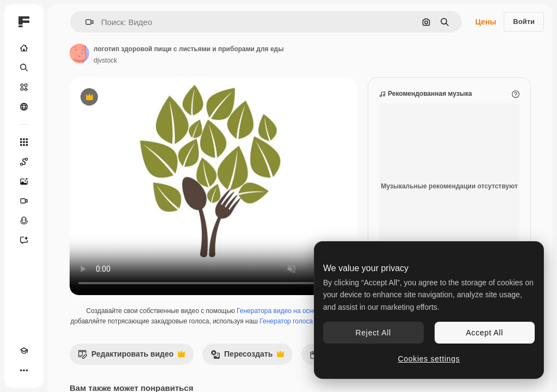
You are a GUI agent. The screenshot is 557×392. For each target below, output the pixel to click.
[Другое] (24, 370)
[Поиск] (24, 67)
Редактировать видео (131, 357)
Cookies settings (429, 358)
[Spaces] (24, 161)
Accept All (484, 332)
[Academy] (24, 350)
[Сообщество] (24, 106)
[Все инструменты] (24, 142)
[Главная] (24, 48)
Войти (524, 21)
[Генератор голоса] (24, 220)
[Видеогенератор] (24, 201)
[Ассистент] (24, 240)
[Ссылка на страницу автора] (79, 53)
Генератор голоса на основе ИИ (307, 321)
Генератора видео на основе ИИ (286, 311)
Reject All (373, 332)
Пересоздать (247, 357)
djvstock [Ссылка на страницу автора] (105, 60)
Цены (486, 21)
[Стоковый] (24, 87)
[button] (85, 22)
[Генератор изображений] (24, 181)
